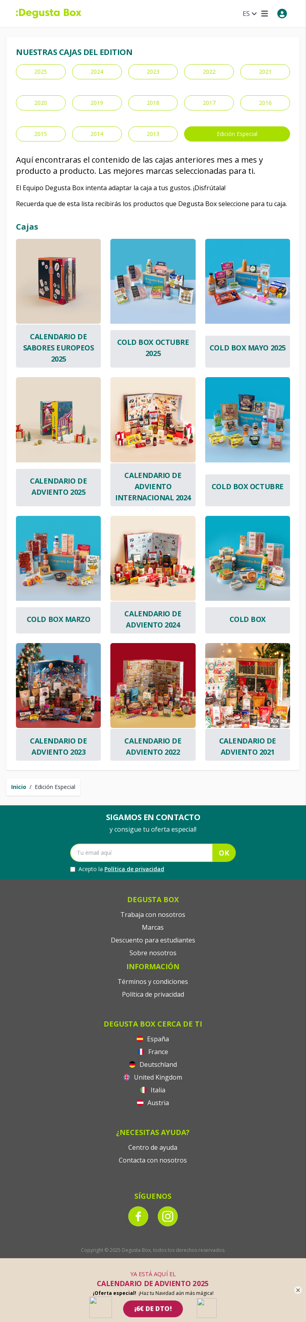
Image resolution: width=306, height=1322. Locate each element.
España (153, 1039)
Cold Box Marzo (58, 619)
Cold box (248, 619)
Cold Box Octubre (248, 486)
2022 (209, 71)
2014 (96, 134)
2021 (265, 71)
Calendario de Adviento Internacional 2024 (153, 486)
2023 (153, 71)
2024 (96, 71)
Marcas (153, 927)
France (153, 1051)
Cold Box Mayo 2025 (248, 347)
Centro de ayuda (152, 1147)
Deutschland (153, 1064)
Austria (153, 1102)
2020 (40, 102)
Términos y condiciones (153, 981)
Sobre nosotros (153, 952)
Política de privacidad (134, 869)
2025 (40, 71)
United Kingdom (153, 1077)
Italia (152, 1090)
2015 (40, 134)
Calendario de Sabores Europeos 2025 (58, 348)
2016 (265, 102)
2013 (153, 134)
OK (224, 853)
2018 (153, 102)
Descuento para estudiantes (153, 940)
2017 (209, 102)
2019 (96, 102)
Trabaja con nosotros (152, 914)
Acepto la (117, 869)
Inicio (18, 787)
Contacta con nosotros (153, 1160)
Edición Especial (237, 134)
